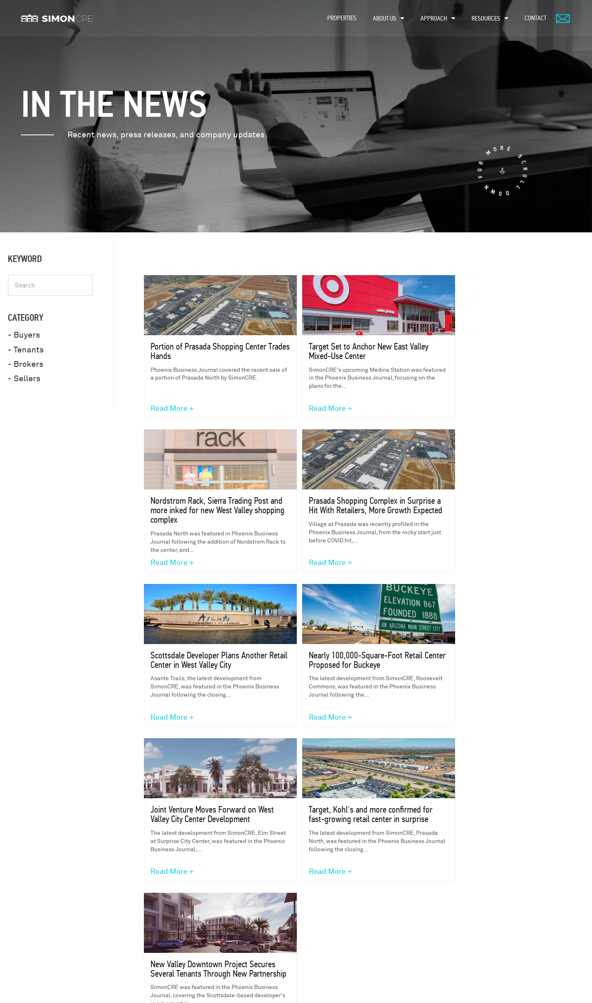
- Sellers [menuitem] (24, 378)
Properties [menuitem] (341, 18)
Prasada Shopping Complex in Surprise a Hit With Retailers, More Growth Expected (207, 511)
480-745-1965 (155, 904)
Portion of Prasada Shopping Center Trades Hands (197, 351)
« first (253, 751)
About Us (246, 911)
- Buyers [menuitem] (24, 335)
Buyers (342, 928)
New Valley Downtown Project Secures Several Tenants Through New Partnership (473, 666)
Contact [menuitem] (535, 18)
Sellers (343, 945)
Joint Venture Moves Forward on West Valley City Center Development (204, 666)
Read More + (172, 409)
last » (453, 751)
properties (249, 895)
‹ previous (293, 751)
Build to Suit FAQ (447, 947)
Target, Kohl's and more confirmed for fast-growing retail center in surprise (341, 666)
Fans (339, 962)
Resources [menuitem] (486, 18)
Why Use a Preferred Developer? (466, 962)
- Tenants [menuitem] (26, 350)
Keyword (25, 258)
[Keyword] (50, 285)
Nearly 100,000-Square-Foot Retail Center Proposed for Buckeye (476, 506)
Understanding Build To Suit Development (477, 908)
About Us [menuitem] (384, 18)
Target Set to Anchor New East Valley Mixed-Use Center (334, 351)
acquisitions (251, 945)
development (252, 928)
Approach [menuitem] (434, 18)
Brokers (344, 911)
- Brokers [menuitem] (25, 364)
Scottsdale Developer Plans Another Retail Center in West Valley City (342, 511)
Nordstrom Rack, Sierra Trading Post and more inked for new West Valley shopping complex (475, 356)
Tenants (343, 895)
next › (419, 751)
